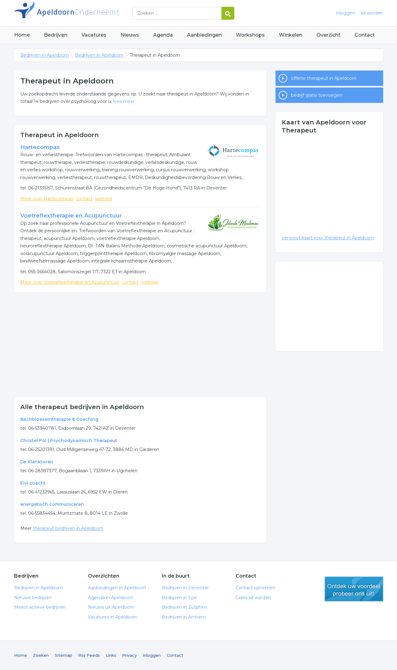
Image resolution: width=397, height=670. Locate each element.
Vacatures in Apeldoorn (112, 617)
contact (84, 198)
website (103, 198)
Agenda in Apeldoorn (110, 597)
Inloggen (152, 655)
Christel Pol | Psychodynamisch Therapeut (68, 440)
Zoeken (41, 655)
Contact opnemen (255, 588)
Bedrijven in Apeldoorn (91, 13)
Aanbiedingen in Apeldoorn (117, 588)
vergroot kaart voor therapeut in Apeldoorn (328, 238)
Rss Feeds (89, 655)
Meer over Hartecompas (46, 198)
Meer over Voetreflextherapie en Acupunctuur (69, 282)
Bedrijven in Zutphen (184, 607)
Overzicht (328, 35)
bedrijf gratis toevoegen (316, 95)
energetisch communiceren (52, 504)
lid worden (372, 13)
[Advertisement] (140, 345)
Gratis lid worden (253, 597)
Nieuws (130, 35)
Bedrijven (55, 35)
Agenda (163, 35)
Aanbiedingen (204, 35)
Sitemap (63, 655)
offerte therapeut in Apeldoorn (323, 78)
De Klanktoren (36, 462)
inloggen (345, 13)
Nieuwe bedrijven (33, 597)
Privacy (129, 655)
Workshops (250, 35)
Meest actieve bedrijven (40, 607)
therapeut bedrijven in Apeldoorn (68, 528)
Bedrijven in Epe (179, 597)
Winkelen (290, 35)
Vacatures (93, 35)
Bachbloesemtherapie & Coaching (59, 419)
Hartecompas (40, 147)
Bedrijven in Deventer (185, 588)
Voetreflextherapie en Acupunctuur (71, 215)
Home (22, 35)
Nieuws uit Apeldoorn (111, 607)
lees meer (124, 101)
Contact (365, 35)
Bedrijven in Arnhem (184, 617)
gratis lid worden (354, 589)
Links (111, 655)
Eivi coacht (33, 483)
